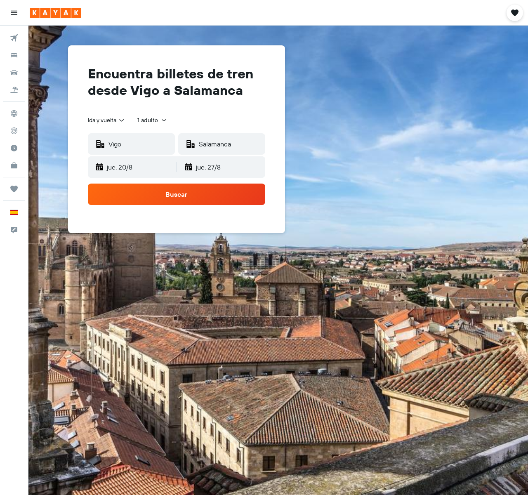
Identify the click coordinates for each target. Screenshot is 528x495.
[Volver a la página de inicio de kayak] (55, 13)
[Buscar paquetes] (14, 90)
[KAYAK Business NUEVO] (14, 165)
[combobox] (106, 120)
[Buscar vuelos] (14, 38)
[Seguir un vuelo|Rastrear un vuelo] (14, 131)
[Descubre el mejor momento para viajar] (14, 148)
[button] (14, 13)
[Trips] (14, 189)
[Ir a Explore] (14, 113)
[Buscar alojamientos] (14, 55)
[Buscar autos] (14, 72)
